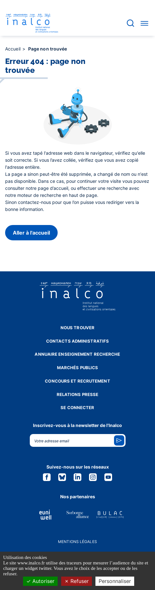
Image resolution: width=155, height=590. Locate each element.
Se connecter (77, 407)
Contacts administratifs (77, 341)
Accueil (13, 48)
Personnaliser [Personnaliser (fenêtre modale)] (115, 581)
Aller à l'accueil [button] (31, 232)
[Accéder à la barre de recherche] (130, 23)
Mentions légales (77, 541)
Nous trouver (77, 327)
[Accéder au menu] (144, 23)
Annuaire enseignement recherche (77, 354)
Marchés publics (77, 367)
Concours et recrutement (77, 381)
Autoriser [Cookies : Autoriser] (40, 581)
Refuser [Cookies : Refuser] (76, 581)
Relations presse (78, 394)
